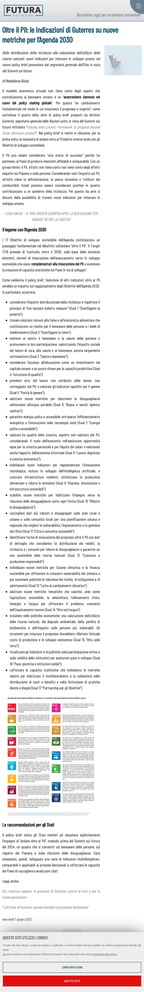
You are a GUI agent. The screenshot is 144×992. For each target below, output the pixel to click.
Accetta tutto (72, 981)
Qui (4, 954)
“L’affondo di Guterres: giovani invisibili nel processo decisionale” (45, 907)
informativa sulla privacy (104, 954)
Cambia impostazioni (72, 967)
